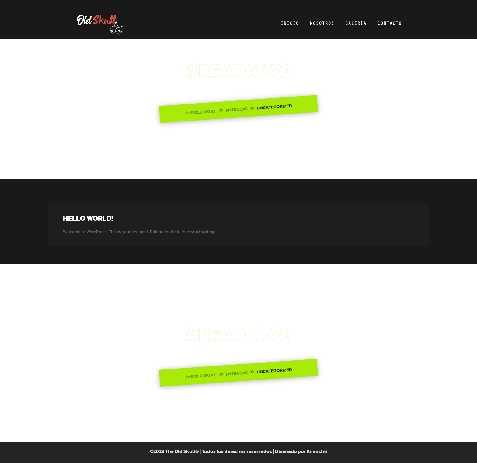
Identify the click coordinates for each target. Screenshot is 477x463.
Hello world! (88, 218)
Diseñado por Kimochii (301, 451)
